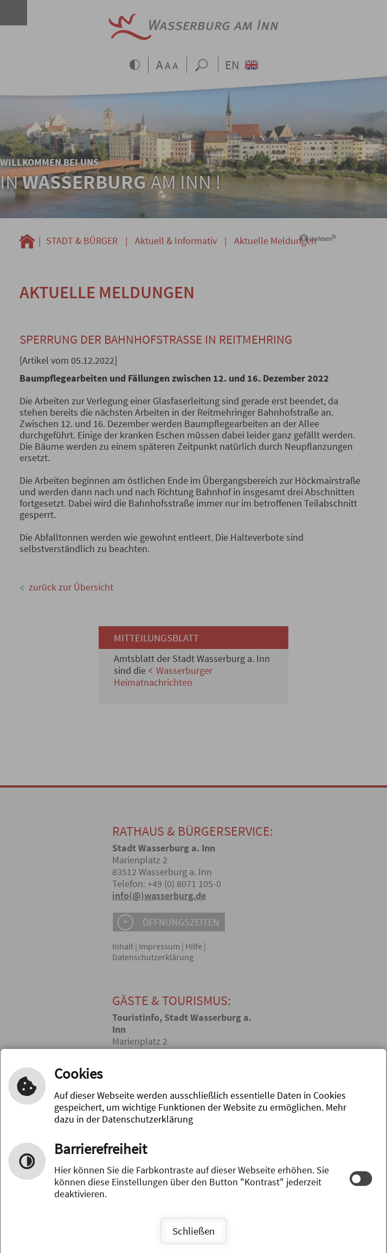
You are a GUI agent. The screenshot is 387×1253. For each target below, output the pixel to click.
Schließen (193, 1230)
